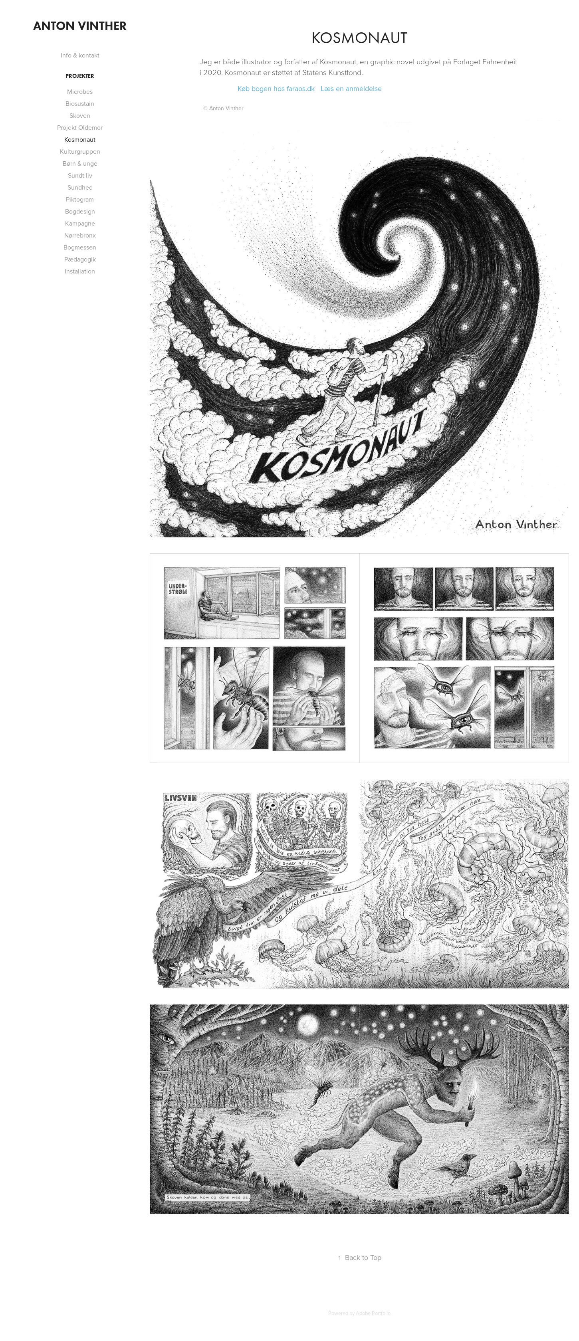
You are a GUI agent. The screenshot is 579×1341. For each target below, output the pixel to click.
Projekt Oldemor (80, 127)
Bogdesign (80, 211)
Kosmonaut (79, 139)
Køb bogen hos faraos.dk (276, 88)
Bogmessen (79, 247)
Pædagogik (80, 259)
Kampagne (80, 223)
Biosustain (79, 103)
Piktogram (80, 199)
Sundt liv (80, 175)
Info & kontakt (80, 55)
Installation (80, 271)
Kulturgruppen (80, 151)
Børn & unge (80, 163)
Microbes (80, 91)
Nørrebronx (80, 235)
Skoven (79, 115)
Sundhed (80, 187)
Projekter (79, 76)
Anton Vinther (80, 25)
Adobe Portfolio (373, 1313)
